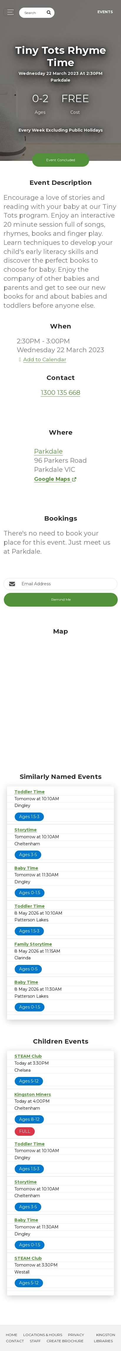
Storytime (25, 829)
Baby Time (26, 868)
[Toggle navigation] (9, 12)
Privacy (76, 1335)
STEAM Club (28, 1056)
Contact (15, 1341)
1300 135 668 (60, 393)
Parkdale (48, 451)
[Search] (31, 13)
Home (11, 1335)
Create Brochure (65, 1341)
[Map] (60, 698)
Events (105, 12)
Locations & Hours (42, 1335)
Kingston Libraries (104, 1338)
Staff (35, 1341)
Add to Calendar (41, 359)
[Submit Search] (49, 13)
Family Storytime (33, 944)
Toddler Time (29, 791)
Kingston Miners (32, 1094)
